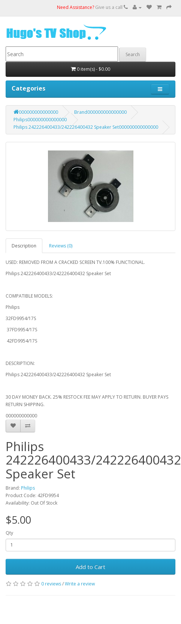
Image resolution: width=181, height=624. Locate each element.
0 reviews (51, 584)
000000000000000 (35, 112)
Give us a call (92, 7)
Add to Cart (90, 566)
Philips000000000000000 (40, 119)
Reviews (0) (60, 246)
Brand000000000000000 (100, 112)
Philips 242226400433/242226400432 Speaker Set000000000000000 (85, 127)
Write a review (80, 584)
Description (24, 246)
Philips (28, 488)
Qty (9, 533)
